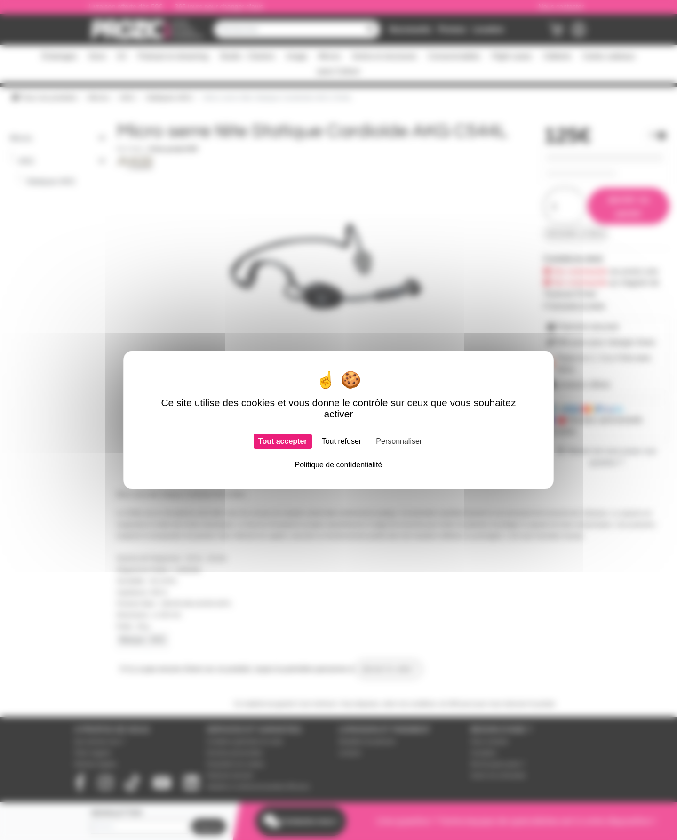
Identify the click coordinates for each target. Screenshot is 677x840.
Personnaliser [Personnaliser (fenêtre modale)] (399, 441)
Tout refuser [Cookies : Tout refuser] (341, 441)
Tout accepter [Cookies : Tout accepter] (282, 441)
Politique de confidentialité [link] (338, 465)
